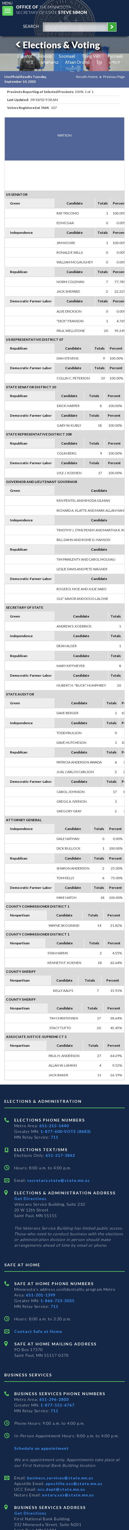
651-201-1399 (40, 1294)
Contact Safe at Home (38, 1331)
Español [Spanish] (25, 56)
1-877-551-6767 (57, 1405)
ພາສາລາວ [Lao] (50, 62)
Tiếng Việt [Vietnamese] (91, 56)
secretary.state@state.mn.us (58, 1180)
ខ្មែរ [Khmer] (99, 62)
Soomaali (67, 56)
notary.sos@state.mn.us (67, 1494)
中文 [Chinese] (30, 62)
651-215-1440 (54, 1125)
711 (54, 1137)
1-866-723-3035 (57, 1300)
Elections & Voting (57, 44)
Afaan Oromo (77, 62)
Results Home (87, 77)
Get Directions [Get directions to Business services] (30, 1513)
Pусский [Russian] (115, 56)
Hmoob (45, 56)
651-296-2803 (54, 1399)
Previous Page (114, 77)
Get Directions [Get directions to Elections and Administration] (30, 1198)
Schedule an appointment (41, 1448)
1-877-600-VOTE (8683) (65, 1131)
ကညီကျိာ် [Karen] (73, 68)
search (31, 26)
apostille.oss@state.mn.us (73, 1483)
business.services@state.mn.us (59, 1477)
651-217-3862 (60, 1155)
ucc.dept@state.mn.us (60, 1489)
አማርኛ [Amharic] (114, 62)
